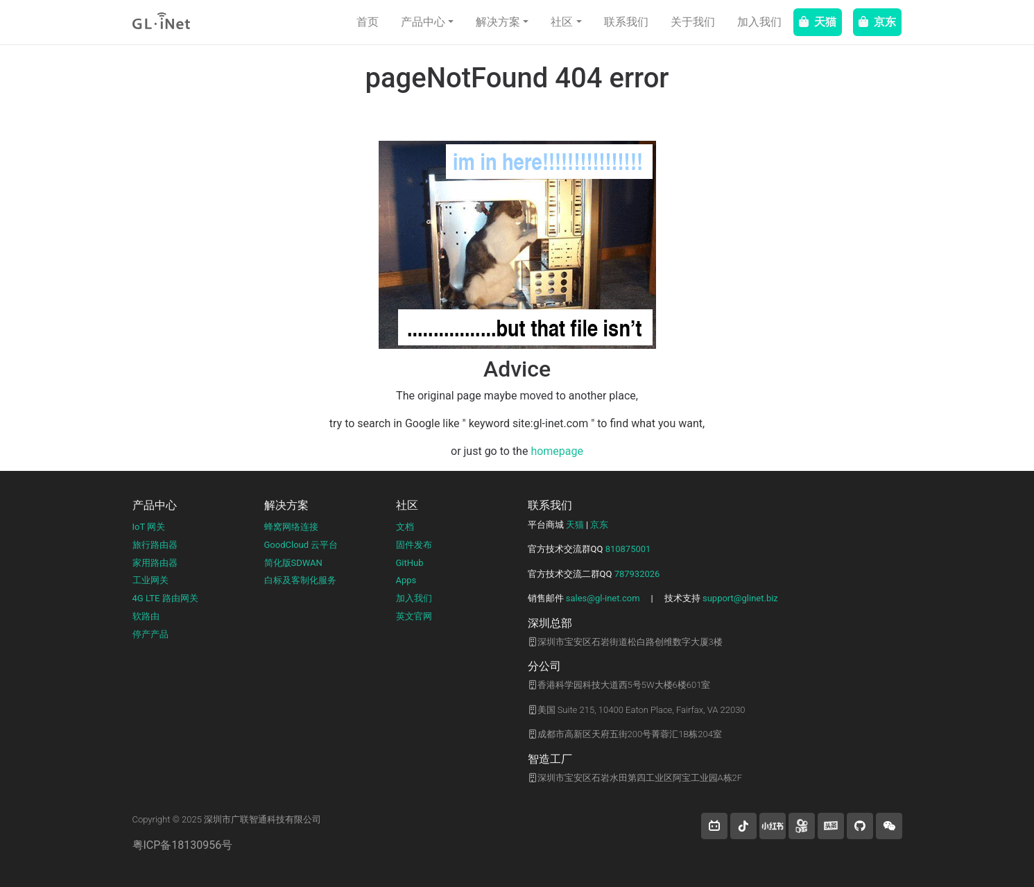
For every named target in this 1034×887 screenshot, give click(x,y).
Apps (406, 580)
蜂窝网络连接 (291, 527)
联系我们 (626, 21)
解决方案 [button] (498, 21)
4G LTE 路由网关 (165, 598)
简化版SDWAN (293, 563)
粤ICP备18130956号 (182, 845)
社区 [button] (562, 21)
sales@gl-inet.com (603, 598)
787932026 (637, 574)
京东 (877, 21)
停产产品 (150, 634)
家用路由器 (155, 563)
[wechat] (889, 826)
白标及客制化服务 (300, 580)
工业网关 (150, 580)
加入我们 (759, 21)
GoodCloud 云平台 (301, 545)
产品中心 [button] (423, 21)
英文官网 (414, 616)
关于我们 (693, 21)
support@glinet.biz (740, 598)
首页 (367, 21)
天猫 (817, 21)
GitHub (410, 563)
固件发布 (414, 545)
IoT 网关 (149, 527)
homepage (557, 451)
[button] (714, 826)
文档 (405, 527)
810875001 (628, 549)
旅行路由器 (155, 545)
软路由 (146, 616)
